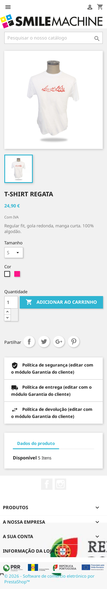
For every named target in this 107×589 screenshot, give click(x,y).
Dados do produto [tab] (36, 443)
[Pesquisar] (53, 38)
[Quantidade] (11, 302)
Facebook (47, 484)
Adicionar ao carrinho (61, 302)
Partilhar (29, 341)
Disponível (25, 458)
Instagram (60, 484)
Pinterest (73, 341)
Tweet (44, 341)
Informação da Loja (28, 551)
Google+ (58, 341)
